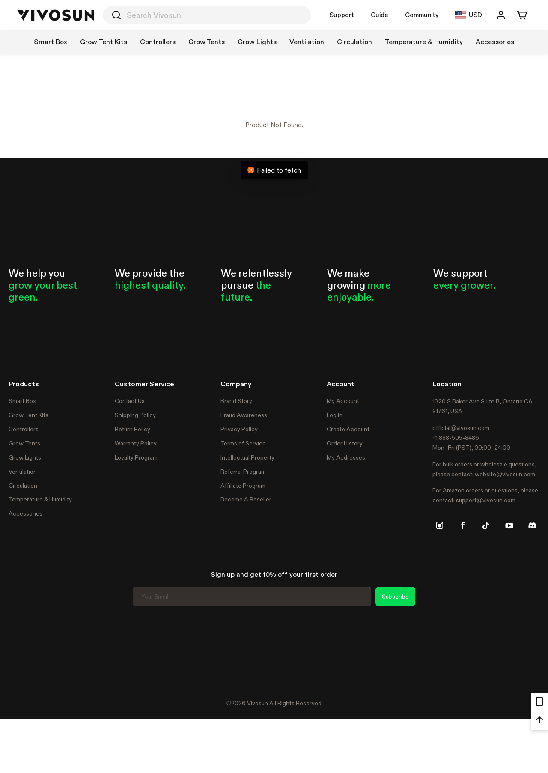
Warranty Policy (136, 443)
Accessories (25, 513)
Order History (345, 443)
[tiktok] (486, 525)
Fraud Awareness (243, 415)
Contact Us (130, 400)
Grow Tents (24, 443)
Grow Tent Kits (28, 415)
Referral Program (243, 471)
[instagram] (439, 525)
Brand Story (236, 400)
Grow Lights (25, 457)
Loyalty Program (136, 457)
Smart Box (22, 400)
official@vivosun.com (460, 427)
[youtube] (509, 525)
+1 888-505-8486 (455, 437)
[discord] (532, 525)
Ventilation (23, 471)
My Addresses (346, 457)
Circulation (23, 485)
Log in (334, 415)
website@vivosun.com (505, 474)
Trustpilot (21, 645)
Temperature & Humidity (40, 499)
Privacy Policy (239, 429)
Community (421, 14)
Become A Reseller (245, 499)
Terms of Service (243, 443)
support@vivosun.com (485, 500)
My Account (343, 400)
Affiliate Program (242, 485)
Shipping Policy (135, 415)
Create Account (348, 429)
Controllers (24, 429)
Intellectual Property (247, 457)
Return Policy (132, 429)
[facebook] (463, 525)
